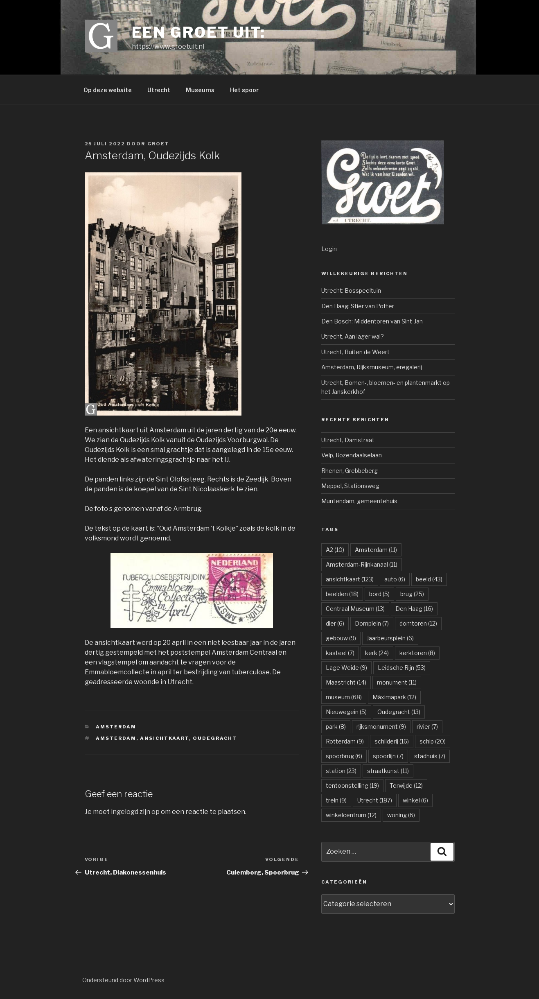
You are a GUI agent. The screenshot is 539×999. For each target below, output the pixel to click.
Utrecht (158, 89)
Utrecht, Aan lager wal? (352, 336)
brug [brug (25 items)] (412, 593)
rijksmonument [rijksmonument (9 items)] (381, 726)
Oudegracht (215, 738)
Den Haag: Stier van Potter (357, 306)
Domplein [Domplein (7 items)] (372, 623)
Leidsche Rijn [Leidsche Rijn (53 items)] (402, 667)
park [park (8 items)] (336, 726)
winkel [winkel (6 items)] (415, 800)
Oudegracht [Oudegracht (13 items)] (398, 711)
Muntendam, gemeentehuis (359, 500)
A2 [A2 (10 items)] (335, 549)
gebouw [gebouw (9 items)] (341, 638)
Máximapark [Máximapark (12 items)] (394, 697)
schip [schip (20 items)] (432, 741)
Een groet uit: (199, 32)
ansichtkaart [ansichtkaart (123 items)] (350, 579)
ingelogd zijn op (135, 812)
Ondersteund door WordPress (123, 979)
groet (158, 144)
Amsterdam (116, 727)
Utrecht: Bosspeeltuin (351, 290)
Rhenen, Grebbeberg (349, 470)
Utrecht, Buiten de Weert (355, 351)
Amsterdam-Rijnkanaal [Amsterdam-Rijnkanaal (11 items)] (361, 564)
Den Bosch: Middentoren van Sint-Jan (372, 321)
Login (329, 248)
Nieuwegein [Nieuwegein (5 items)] (346, 711)
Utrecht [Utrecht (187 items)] (374, 800)
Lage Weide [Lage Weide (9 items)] (346, 667)
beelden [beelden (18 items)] (342, 593)
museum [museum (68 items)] (344, 697)
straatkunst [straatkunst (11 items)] (388, 770)
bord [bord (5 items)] (379, 593)
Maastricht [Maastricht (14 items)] (346, 682)
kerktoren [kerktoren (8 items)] (417, 652)
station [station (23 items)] (341, 770)
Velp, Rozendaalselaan (351, 455)
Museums (200, 89)
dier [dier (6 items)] (335, 623)
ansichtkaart (164, 738)
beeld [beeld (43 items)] (429, 579)
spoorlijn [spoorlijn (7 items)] (388, 756)
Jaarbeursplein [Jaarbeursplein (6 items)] (390, 638)
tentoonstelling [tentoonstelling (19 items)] (352, 785)
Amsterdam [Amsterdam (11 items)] (376, 549)
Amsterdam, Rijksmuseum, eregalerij (371, 367)
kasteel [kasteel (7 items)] (340, 652)
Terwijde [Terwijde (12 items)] (406, 785)
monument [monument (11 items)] (397, 682)
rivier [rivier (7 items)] (427, 726)
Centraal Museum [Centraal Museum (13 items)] (355, 608)
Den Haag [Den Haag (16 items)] (414, 608)
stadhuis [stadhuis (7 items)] (429, 756)
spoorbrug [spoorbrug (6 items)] (344, 756)
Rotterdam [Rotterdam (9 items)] (345, 741)
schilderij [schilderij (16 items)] (391, 741)
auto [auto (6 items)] (394, 579)
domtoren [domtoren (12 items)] (418, 623)
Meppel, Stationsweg (350, 485)
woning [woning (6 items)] (401, 814)
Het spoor (244, 89)
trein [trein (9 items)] (336, 800)
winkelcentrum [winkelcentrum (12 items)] (351, 814)
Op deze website (107, 89)
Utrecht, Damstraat (347, 439)
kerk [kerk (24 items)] (377, 652)
